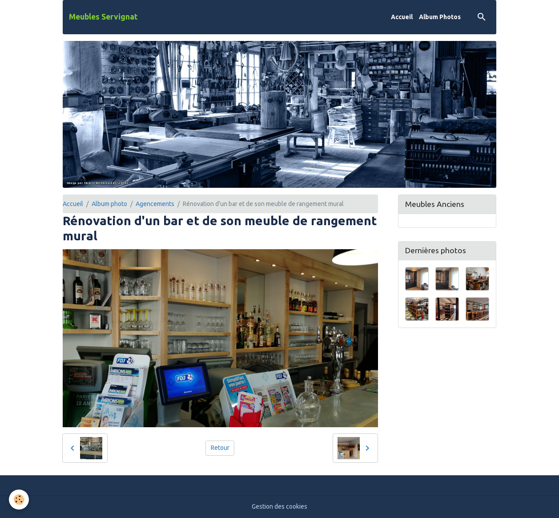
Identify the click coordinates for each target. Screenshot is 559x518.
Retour (220, 447)
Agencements (155, 203)
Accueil (402, 16)
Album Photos (440, 16)
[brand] (103, 17)
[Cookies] (19, 500)
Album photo (109, 203)
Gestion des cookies (279, 506)
